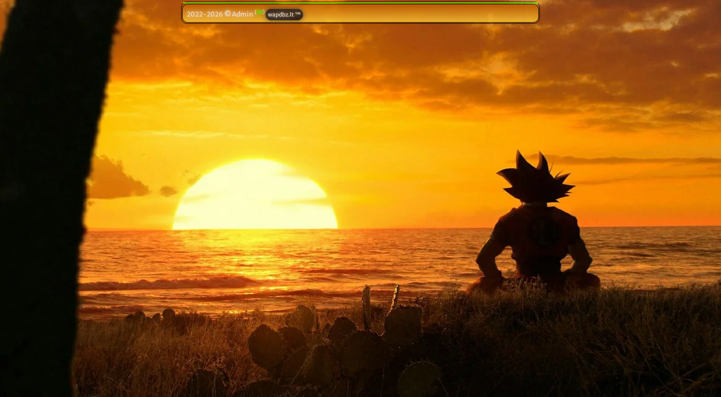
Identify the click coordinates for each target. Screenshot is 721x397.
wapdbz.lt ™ (284, 14)
